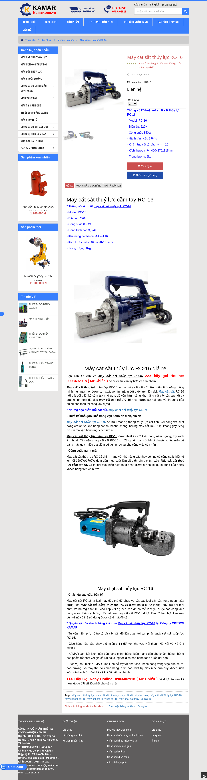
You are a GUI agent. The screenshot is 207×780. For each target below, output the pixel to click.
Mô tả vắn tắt (112, 186)
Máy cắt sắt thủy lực (83, 695)
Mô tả (69, 186)
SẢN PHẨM (73, 22)
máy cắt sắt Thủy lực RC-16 (166, 695)
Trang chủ (30, 40)
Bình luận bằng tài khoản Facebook (85, 706)
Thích (131, 74)
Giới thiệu (67, 729)
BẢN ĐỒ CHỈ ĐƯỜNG (168, 22)
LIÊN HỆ (27, 29)
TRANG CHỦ (29, 22)
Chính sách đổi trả (116, 751)
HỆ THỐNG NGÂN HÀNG (135, 22)
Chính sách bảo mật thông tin (122, 740)
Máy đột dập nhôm (32, 141)
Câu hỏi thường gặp (117, 762)
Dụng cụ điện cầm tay (33, 134)
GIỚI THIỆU (51, 22)
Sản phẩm (157, 735)
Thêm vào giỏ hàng (145, 175)
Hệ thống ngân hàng (73, 740)
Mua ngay (145, 166)
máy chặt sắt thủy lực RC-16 (135, 698)
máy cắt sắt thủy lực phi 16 (102, 698)
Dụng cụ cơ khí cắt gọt (34, 126)
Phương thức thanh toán (119, 729)
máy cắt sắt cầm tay (107, 695)
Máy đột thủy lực (66, 40)
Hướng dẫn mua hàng (89, 186)
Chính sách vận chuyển (119, 746)
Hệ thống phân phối (72, 735)
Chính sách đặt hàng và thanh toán (125, 735)
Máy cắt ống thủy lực (34, 57)
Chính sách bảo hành (118, 757)
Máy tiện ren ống (31, 105)
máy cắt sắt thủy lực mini (134, 695)
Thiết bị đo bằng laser (34, 112)
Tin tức (155, 740)
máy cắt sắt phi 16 (75, 698)
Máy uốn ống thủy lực (34, 64)
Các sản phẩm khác (32, 148)
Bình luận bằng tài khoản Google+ (128, 706)
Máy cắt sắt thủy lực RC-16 (93, 40)
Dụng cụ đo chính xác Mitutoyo (34, 88)
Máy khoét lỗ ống (31, 78)
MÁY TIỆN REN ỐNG (40, 319)
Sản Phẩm (46, 40)
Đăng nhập (140, 4)
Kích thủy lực (29, 98)
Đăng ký (154, 4)
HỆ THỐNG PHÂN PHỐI (101, 22)
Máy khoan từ (29, 119)
